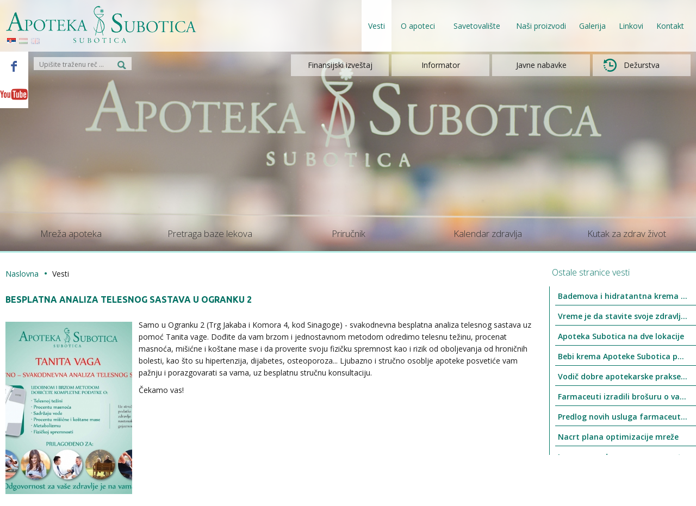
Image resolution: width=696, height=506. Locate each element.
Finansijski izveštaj (340, 65)
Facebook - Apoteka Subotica (14, 66)
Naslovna (22, 273)
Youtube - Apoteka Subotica (14, 94)
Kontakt (670, 26)
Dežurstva (632, 65)
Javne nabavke (541, 65)
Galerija (592, 26)
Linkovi (631, 26)
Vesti (376, 26)
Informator (440, 65)
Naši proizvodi (541, 26)
